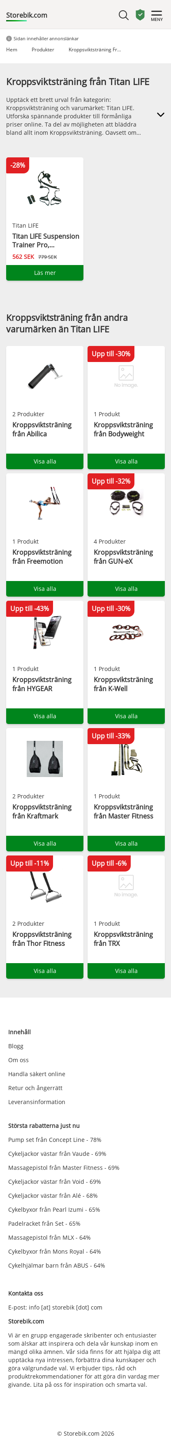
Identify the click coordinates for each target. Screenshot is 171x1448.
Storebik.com (26, 15)
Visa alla (45, 461)
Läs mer (45, 273)
